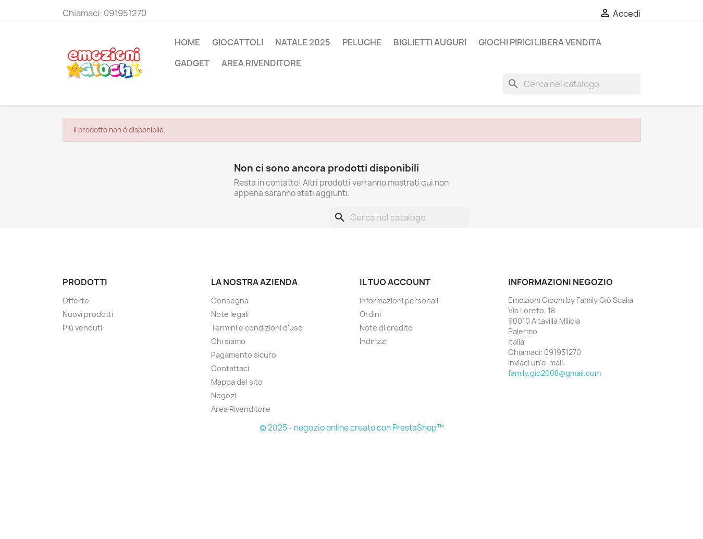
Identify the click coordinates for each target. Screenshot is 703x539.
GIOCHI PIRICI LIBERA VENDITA (539, 42)
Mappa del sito (237, 382)
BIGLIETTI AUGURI (429, 42)
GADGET (192, 63)
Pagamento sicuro (243, 355)
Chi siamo (228, 341)
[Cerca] (571, 84)
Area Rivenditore (240, 409)
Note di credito (386, 328)
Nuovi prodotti (88, 314)
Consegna (230, 300)
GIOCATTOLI (237, 42)
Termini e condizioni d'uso (257, 328)
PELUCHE (361, 42)
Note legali (230, 314)
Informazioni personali (399, 300)
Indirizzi (373, 341)
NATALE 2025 (302, 42)
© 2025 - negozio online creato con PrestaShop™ (352, 427)
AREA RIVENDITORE (261, 63)
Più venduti (82, 328)
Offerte (76, 300)
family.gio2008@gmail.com (554, 373)
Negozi (223, 395)
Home (187, 42)
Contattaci (230, 368)
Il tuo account (395, 282)
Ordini (370, 314)
